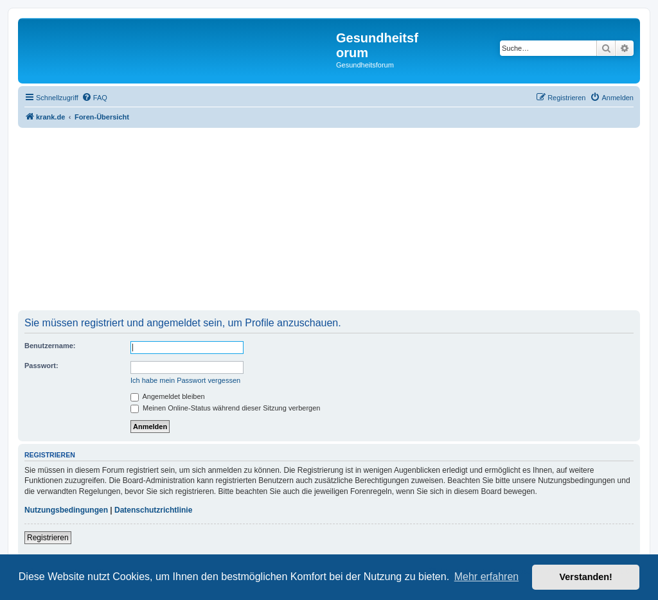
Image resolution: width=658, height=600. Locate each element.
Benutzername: (49, 345)
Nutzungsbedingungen (66, 510)
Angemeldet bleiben (167, 396)
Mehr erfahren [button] (486, 576)
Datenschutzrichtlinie (153, 510)
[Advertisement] (329, 220)
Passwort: (41, 365)
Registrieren (48, 537)
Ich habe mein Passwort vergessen (185, 380)
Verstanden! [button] (586, 577)
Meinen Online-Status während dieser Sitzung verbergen (225, 408)
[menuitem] (94, 97)
